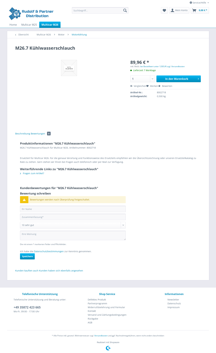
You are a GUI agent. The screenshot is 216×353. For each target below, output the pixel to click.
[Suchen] (125, 10)
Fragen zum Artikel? (32, 173)
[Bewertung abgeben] (73, 225)
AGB (90, 322)
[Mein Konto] (179, 10)
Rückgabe (93, 318)
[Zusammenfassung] (73, 217)
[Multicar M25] (29, 25)
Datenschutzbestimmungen (49, 251)
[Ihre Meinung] (73, 235)
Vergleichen (138, 85)
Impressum (173, 307)
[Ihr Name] (73, 209)
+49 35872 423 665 (27, 307)
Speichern (27, 256)
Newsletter (173, 299)
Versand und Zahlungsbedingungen (107, 314)
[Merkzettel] (164, 10)
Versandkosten (101, 335)
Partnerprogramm (97, 303)
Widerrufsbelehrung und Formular (106, 307)
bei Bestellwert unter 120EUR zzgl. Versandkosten (162, 66)
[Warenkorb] (200, 10)
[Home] (13, 25)
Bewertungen (41, 133)
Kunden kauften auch (26, 270)
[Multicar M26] (50, 25)
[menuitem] (100, 12)
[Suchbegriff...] (100, 10)
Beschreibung (22, 133)
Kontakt (92, 310)
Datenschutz (174, 303)
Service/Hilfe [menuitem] (198, 2)
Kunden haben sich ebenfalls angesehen (61, 270)
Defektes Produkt (97, 299)
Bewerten (165, 85)
